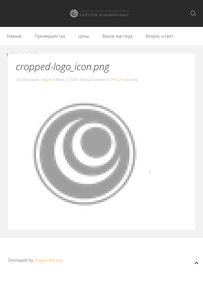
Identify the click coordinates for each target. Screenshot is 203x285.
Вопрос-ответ (160, 36)
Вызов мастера (117, 36)
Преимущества (50, 36)
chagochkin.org (48, 260)
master (46, 79)
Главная (14, 36)
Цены (83, 36)
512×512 (114, 79)
